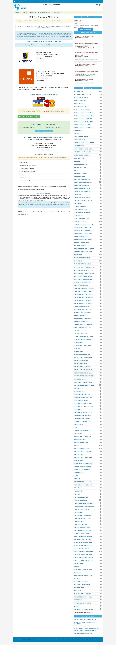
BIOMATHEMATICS (80, 167)
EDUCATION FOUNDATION (82, 264)
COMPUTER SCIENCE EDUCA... (84, 224)
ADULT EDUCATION (80, 100)
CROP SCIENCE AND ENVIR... (83, 240)
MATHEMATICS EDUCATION (83, 457)
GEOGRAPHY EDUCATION (82, 345)
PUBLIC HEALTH (79, 521)
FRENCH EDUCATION (81, 333)
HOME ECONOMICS (80, 379)
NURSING (77, 479)
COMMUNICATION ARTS (81, 218)
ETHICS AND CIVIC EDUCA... (83, 309)
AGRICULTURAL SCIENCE (82, 125)
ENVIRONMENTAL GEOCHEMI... (84, 297)
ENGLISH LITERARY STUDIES (83, 291)
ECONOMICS (78, 255)
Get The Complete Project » (85, 29)
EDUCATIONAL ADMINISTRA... (83, 270)
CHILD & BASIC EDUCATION (83, 200)
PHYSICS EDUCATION (81, 497)
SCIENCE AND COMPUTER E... (83, 542)
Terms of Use (24, 214)
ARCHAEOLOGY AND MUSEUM (84, 143)
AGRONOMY (78, 131)
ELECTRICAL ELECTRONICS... (83, 276)
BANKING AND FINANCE (82, 155)
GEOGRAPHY (78, 343)
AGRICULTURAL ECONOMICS (83, 112)
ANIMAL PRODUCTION (81, 137)
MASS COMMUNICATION (82, 448)
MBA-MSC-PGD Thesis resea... (83, 609)
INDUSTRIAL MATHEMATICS (83, 397)
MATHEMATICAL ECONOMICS (83, 451)
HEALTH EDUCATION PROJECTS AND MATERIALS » (87, 68)
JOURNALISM (78, 424)
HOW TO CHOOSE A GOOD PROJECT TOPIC (85, 630)
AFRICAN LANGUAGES (81, 106)
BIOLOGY (77, 161)
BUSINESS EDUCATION (81, 185)
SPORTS (76, 567)
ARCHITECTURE (79, 146)
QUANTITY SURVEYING (81, 533)
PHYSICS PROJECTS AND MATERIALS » (85, 40)
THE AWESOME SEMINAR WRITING (83, 633)
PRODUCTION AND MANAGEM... (84, 506)
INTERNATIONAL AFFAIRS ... (83, 415)
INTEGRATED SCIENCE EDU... (83, 412)
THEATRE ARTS (79, 588)
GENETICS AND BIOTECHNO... (83, 339)
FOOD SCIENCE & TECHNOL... (83, 324)
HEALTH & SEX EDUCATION (83, 358)
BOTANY (76, 170)
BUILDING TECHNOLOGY (82, 179)
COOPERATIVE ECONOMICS (83, 231)
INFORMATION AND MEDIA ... (83, 403)
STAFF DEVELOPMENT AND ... (83, 569)
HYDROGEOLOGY (79, 391)
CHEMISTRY (78, 194)
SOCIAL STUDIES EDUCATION (83, 557)
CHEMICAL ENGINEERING (82, 191)
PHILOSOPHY (78, 491)
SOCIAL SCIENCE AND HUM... (83, 554)
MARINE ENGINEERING (81, 442)
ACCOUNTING (78, 91)
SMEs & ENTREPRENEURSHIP (83, 551)
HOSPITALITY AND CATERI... (83, 382)
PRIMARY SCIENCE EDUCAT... (83, 503)
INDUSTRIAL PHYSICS (81, 400)
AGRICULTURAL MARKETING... (84, 121)
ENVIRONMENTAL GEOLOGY (83, 300)
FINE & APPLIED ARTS (81, 315)
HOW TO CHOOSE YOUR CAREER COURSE (85, 619)
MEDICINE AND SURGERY (82, 470)
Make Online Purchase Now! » (28, 116)
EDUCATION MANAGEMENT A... (84, 267)
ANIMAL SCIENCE (79, 140)
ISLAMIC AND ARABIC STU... (83, 421)
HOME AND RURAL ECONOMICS (84, 376)
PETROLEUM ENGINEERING (83, 485)
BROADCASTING (79, 176)
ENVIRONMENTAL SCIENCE (83, 303)
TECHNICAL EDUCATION (82, 585)
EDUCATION (78, 261)
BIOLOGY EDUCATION (81, 164)
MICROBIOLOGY (79, 473)
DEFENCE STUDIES (80, 246)
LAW (75, 427)
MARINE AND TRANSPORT (82, 436)
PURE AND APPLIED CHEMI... (83, 530)
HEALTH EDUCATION (80, 364)
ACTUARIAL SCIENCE (81, 97)
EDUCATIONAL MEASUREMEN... (84, 273)
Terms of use (94, 639)
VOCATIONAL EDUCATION (82, 603)
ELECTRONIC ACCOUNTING (83, 279)
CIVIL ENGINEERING (80, 209)
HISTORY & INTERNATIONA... (83, 373)
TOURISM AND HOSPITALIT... (83, 594)
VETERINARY (78, 600)
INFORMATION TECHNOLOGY (83, 406)
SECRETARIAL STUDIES (81, 548)
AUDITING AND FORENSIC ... (83, 152)
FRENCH (76, 330)
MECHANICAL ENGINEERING (83, 464)
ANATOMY (77, 134)
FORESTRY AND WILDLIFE (82, 327)
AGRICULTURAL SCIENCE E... (83, 128)
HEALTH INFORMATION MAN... (83, 370)
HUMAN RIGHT (78, 388)
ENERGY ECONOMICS (81, 285)
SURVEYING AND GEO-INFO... (83, 576)
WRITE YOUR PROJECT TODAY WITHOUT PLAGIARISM (84, 623)
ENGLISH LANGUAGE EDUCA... (84, 288)
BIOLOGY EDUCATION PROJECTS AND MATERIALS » (88, 59)
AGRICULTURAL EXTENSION (83, 119)
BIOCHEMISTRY (79, 158)
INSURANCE (78, 409)
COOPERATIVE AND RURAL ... (83, 227)
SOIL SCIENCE (78, 563)
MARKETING (78, 445)
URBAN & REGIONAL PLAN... (83, 597)
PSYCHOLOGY (78, 512)
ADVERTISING (78, 103)
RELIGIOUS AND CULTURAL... (83, 539)
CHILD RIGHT (78, 203)
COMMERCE (78, 215)
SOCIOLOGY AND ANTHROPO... (84, 560)
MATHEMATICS (78, 455)
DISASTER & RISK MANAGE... (83, 252)
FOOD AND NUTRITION (81, 321)
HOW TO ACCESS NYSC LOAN (81, 626)
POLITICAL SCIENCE (80, 500)
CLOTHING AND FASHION (82, 212)
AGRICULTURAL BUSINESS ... (83, 109)
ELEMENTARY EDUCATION (82, 282)
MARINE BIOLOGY (80, 439)
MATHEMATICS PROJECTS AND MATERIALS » (86, 83)
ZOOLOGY (77, 606)
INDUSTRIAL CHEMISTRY (82, 394)
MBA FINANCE (78, 461)
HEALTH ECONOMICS (81, 361)
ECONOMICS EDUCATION (82, 258)
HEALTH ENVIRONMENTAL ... (83, 367)
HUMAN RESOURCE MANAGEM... (84, 385)
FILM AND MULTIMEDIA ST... (83, 312)
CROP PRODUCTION (80, 237)
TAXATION (77, 579)
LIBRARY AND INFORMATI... (83, 430)
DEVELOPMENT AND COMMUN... (84, 249)
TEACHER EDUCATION (81, 582)
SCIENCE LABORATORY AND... (84, 545)
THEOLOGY (77, 591)
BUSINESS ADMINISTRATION (83, 182)
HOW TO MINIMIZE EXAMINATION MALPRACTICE (86, 628)
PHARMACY (78, 488)
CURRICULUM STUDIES (81, 243)
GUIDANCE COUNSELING (82, 355)
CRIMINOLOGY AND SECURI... (83, 233)
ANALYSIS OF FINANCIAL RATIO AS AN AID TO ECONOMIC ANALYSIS (41, 21)
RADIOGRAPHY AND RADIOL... (84, 536)
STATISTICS (77, 573)
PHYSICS (77, 494)
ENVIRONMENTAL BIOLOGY (83, 294)
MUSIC (76, 476)
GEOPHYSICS (78, 352)
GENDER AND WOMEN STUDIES (84, 336)
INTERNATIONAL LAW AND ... (83, 418)
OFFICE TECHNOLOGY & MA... (83, 482)
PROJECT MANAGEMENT (82, 509)
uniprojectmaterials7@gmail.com (58, 157)
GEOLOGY (77, 349)
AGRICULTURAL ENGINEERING (84, 115)
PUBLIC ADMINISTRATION (82, 518)
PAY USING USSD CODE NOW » (44, 131)
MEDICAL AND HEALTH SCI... (83, 467)
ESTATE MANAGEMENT (81, 306)
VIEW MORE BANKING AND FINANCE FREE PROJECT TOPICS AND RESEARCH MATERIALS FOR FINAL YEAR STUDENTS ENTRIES (44, 27)
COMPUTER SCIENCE (81, 221)
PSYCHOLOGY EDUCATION (82, 515)
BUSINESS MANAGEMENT (82, 188)
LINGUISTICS (78, 433)
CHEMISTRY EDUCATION (82, 197)
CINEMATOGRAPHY (80, 206)
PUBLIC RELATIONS (80, 524)
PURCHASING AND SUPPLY (83, 527)
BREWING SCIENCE (80, 173)
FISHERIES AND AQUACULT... (83, 318)
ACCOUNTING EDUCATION (82, 94)
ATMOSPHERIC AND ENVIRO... (83, 149)
